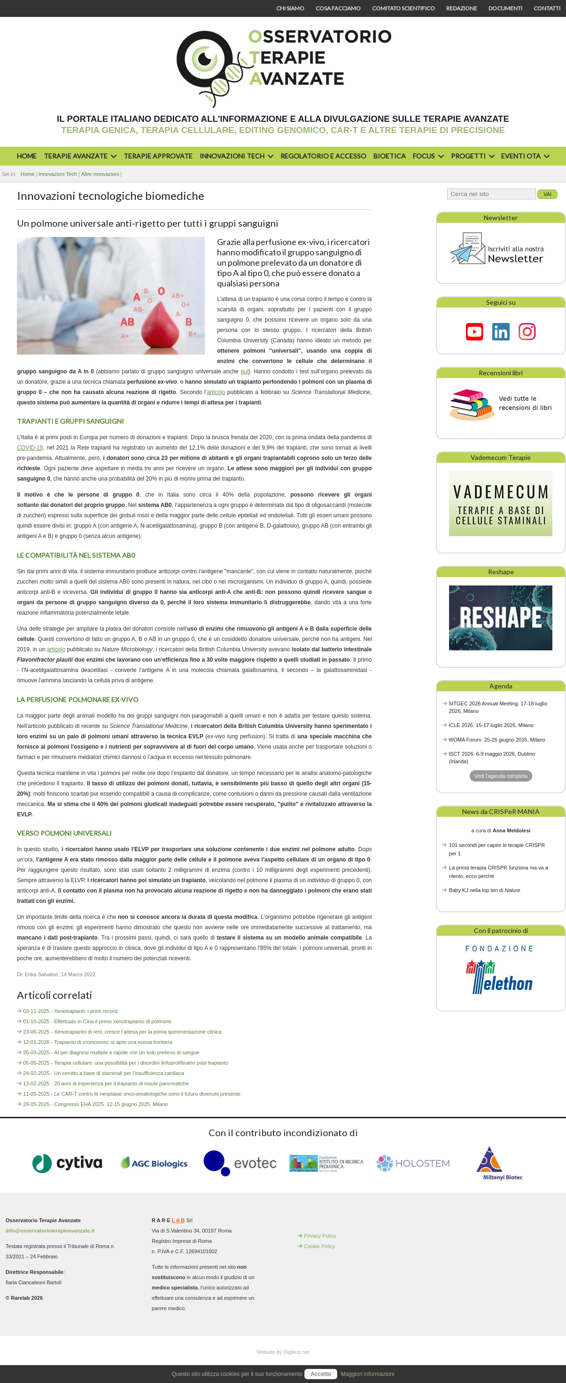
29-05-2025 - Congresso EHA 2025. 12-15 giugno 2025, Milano (95, 1104)
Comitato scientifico (403, 8)
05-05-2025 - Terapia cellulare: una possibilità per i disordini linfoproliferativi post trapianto (125, 1063)
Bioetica (389, 156)
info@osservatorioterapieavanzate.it (50, 1230)
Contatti (547, 8)
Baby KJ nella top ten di (484, 890)
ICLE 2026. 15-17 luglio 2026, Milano (491, 725)
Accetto (320, 1374)
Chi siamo (290, 8)
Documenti (505, 8)
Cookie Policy (319, 1246)
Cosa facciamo (338, 8)
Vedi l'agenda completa (500, 776)
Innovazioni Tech (235, 156)
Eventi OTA (524, 156)
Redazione (461, 8)
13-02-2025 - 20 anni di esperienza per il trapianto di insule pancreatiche (106, 1083)
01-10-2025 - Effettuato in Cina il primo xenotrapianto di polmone (97, 1021)
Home (27, 156)
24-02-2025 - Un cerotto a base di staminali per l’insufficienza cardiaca (103, 1073)
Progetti (471, 156)
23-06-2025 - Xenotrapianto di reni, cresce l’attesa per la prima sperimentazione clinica (122, 1032)
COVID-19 (30, 447)
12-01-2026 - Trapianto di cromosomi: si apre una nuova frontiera (97, 1042)
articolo (216, 392)
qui (244, 371)
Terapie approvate (158, 156)
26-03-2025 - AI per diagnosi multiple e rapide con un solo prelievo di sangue (111, 1052)
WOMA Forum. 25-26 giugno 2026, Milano (497, 740)
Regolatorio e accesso (323, 156)
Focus (427, 156)
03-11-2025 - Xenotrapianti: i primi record (70, 1011)
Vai (547, 194)
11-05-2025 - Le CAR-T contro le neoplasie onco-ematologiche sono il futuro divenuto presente (131, 1094)
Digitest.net (297, 1352)
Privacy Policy (320, 1236)
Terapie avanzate (79, 156)
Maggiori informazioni (368, 1374)
